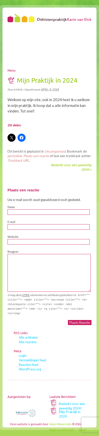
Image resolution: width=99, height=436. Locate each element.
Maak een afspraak (61, 429)
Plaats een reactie (36, 156)
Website (13, 236)
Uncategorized (55, 151)
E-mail (11, 221)
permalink (15, 156)
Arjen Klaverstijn (61, 424)
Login (23, 356)
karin (18, 89)
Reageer (13, 251)
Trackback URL (18, 160)
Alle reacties (28, 342)
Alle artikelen (28, 337)
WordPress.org (30, 369)
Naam (11, 207)
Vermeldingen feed (32, 360)
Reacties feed (28, 365)
